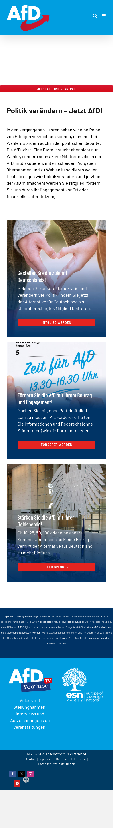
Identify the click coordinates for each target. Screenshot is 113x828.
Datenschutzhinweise (71, 759)
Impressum (46, 759)
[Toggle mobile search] (95, 15)
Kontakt (31, 759)
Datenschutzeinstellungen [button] (56, 764)
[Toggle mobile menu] (104, 15)
